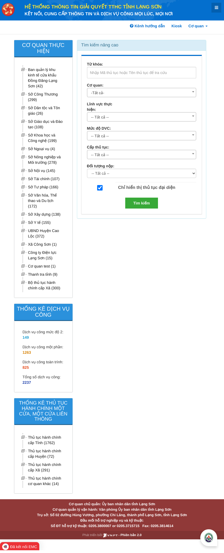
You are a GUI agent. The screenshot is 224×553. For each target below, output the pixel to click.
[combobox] (141, 92)
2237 (27, 382)
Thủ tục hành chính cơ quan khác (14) (44, 481)
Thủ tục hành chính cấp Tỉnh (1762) (44, 440)
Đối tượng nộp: (100, 166)
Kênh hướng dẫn (147, 26)
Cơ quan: (95, 85)
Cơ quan (198, 26)
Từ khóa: (95, 64)
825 (26, 367)
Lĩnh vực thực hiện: (99, 107)
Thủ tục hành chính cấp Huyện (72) (44, 454)
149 (26, 337)
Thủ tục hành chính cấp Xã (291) (44, 467)
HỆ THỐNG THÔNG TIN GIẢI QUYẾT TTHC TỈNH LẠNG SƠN (93, 7)
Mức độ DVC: (99, 128)
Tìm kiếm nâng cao (99, 45)
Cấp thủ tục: (98, 147)
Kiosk (177, 26)
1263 (27, 352)
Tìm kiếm (141, 203)
